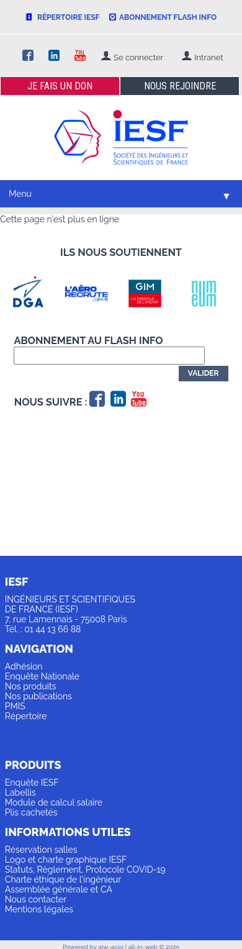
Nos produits (30, 686)
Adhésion (24, 666)
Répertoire (26, 716)
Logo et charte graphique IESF (66, 860)
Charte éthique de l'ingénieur (63, 879)
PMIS (15, 706)
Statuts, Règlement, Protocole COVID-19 (85, 869)
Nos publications (38, 696)
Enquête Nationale (42, 676)
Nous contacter (35, 899)
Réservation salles (41, 850)
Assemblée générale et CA (58, 889)
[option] (34, 293)
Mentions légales (39, 909)
